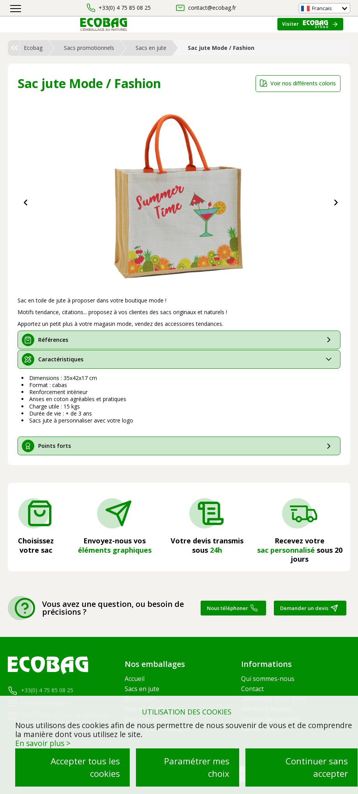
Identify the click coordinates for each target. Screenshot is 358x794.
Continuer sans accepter (317, 767)
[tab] (179, 340)
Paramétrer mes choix (196, 767)
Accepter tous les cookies (85, 767)
